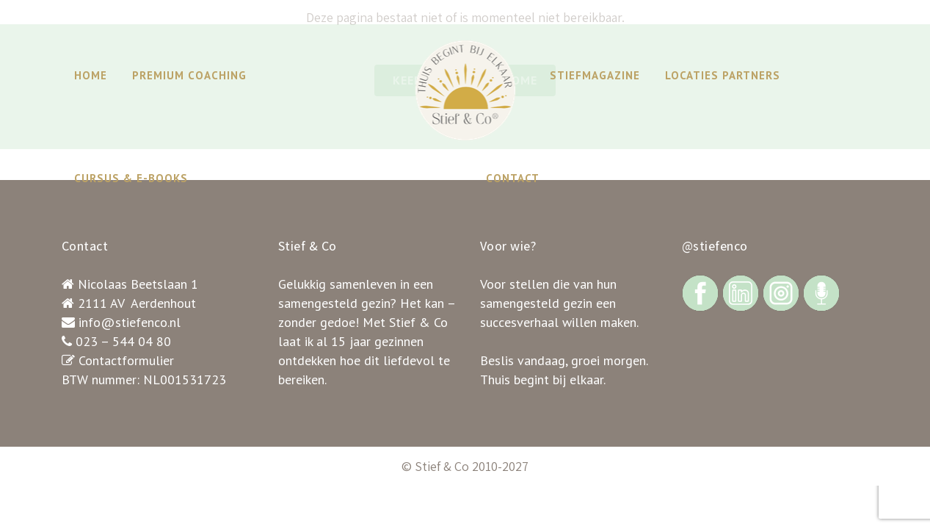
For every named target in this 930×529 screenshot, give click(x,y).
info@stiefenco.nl (130, 322)
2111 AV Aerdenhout (137, 303)
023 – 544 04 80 (123, 341)
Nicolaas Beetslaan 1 (138, 284)
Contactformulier (126, 360)
